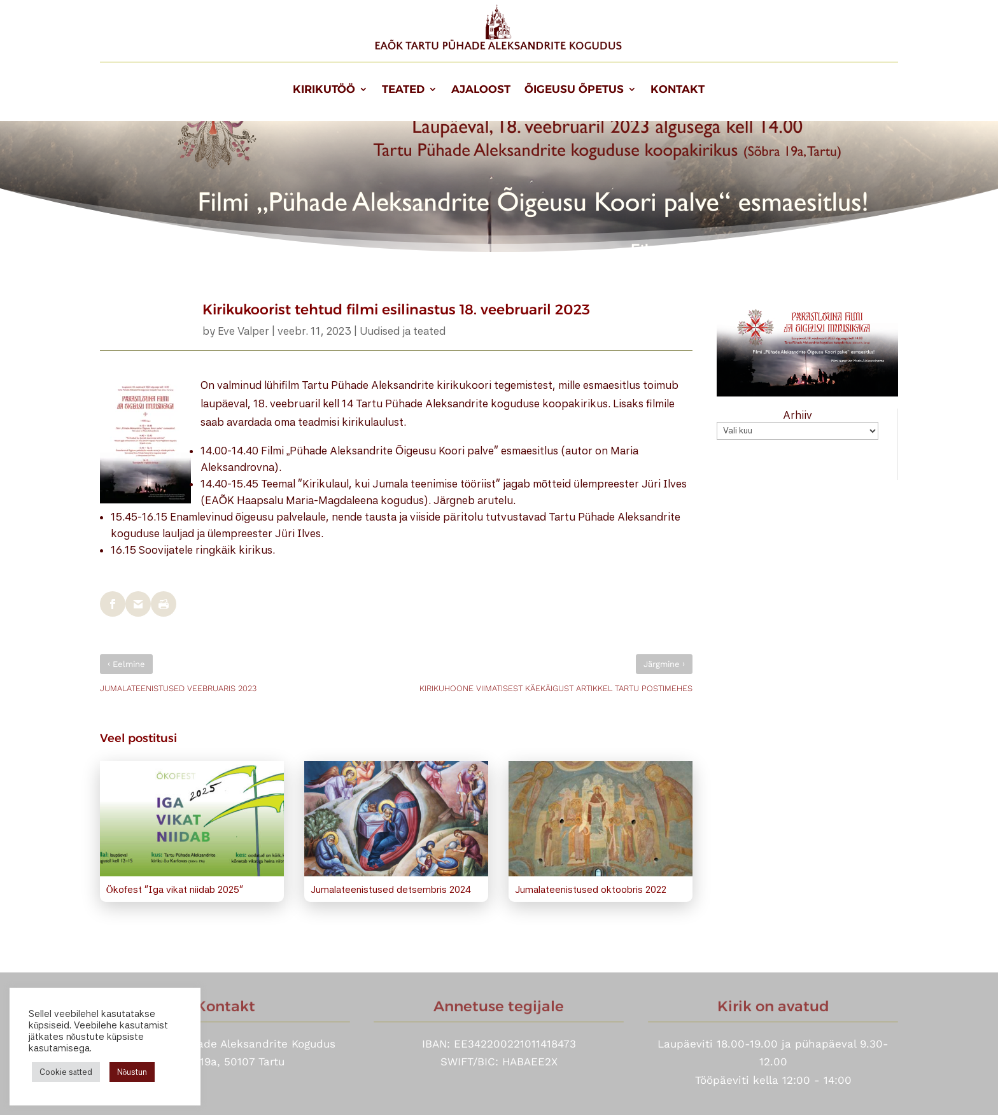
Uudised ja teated (403, 331)
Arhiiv (797, 415)
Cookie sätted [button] (65, 1072)
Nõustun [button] (132, 1072)
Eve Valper (243, 331)
